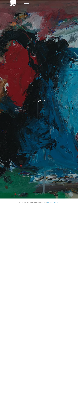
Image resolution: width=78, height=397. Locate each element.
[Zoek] (62, 3)
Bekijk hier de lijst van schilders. (53, 202)
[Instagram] (67, 3)
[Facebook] (64, 3)
